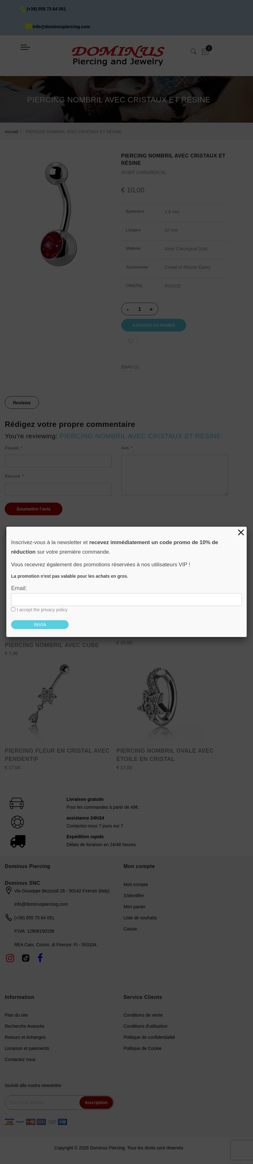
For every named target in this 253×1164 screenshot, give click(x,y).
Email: (19, 588)
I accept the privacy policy (42, 609)
